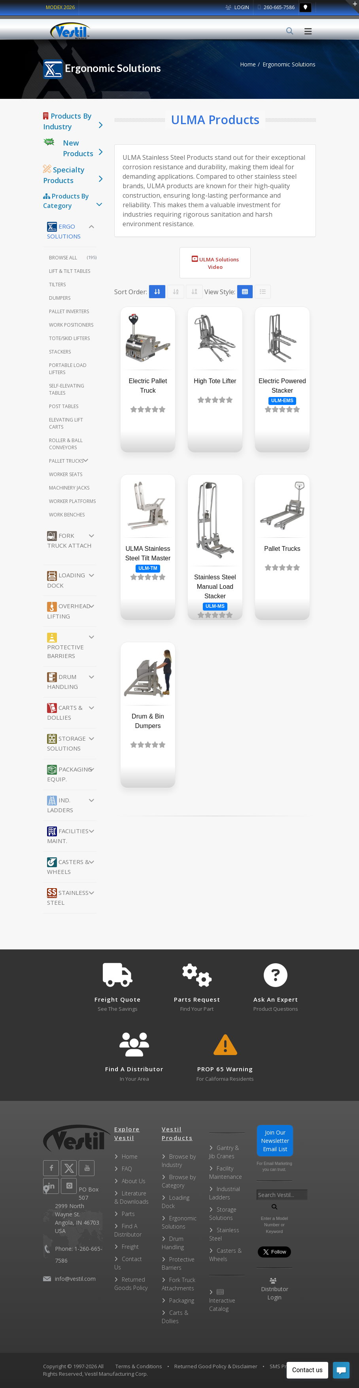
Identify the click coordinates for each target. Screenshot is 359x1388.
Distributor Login (274, 1289)
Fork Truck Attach (69, 540)
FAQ (127, 1168)
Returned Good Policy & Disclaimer (215, 1366)
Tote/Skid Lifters (69, 338)
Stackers (60, 351)
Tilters (57, 284)
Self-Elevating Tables (66, 389)
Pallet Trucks (66, 461)
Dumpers (59, 298)
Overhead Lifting (69, 611)
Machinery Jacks (69, 487)
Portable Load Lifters (68, 369)
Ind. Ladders (60, 805)
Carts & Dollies (65, 712)
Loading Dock (66, 580)
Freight (130, 1246)
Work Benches (67, 514)
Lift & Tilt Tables (69, 271)
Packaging (181, 1300)
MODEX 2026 (60, 7)
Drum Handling (62, 681)
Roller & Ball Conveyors (66, 444)
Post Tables (63, 406)
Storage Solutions (66, 743)
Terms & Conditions (138, 1366)
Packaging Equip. (69, 774)
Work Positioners (71, 324)
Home (248, 64)
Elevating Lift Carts (66, 423)
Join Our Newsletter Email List (275, 1141)
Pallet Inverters (69, 311)
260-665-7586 (276, 7)
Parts (128, 1214)
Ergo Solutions (64, 231)
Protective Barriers (65, 646)
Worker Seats (65, 474)
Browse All (72, 257)
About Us (133, 1181)
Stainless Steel (68, 897)
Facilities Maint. (68, 835)
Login (237, 7)
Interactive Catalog (222, 1300)
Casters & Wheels (68, 866)
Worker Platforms (72, 501)
